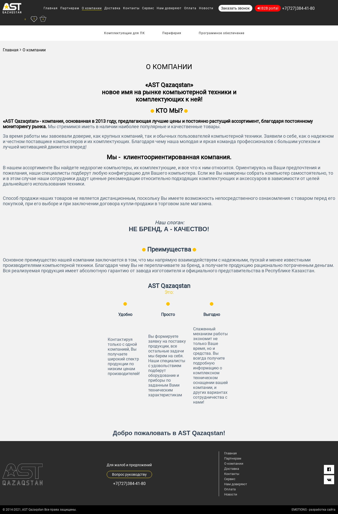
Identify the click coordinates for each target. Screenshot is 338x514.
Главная (10, 50)
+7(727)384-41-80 (298, 8)
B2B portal (267, 8)
